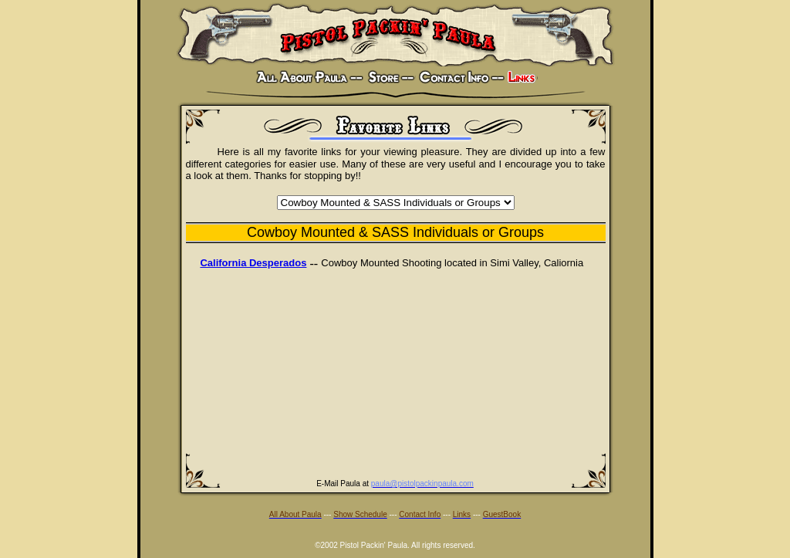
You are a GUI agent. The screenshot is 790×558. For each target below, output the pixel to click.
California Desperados (253, 263)
